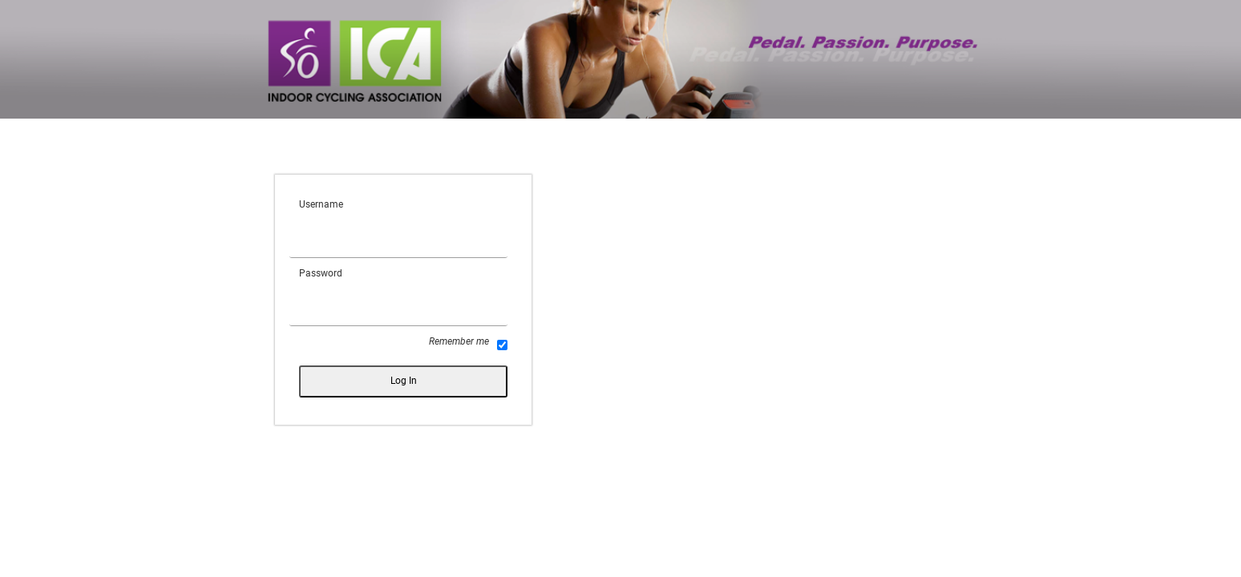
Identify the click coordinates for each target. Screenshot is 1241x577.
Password (320, 273)
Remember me (468, 343)
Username (321, 204)
